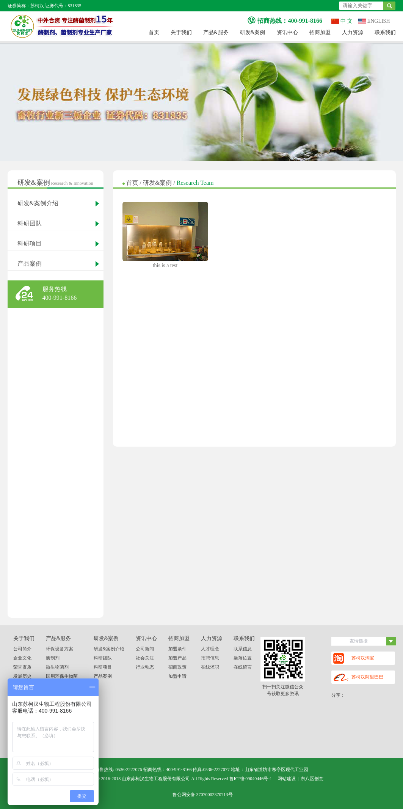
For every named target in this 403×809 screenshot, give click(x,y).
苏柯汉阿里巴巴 (358, 677)
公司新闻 (145, 649)
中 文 (342, 21)
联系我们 (385, 32)
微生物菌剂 (57, 667)
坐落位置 (243, 658)
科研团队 (29, 223)
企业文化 (22, 658)
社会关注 (145, 658)
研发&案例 (252, 32)
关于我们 (181, 32)
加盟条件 (177, 649)
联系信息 (243, 649)
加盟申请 (177, 676)
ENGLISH (374, 21)
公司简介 (22, 649)
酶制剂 (53, 658)
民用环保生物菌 (62, 676)
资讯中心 (287, 32)
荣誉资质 (22, 667)
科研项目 (29, 243)
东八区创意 (312, 778)
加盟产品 (177, 658)
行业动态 (145, 667)
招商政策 (177, 667)
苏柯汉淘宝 (353, 658)
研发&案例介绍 (37, 203)
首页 (154, 32)
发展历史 (22, 676)
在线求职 (210, 667)
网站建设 (287, 778)
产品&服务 (216, 32)
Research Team (195, 182)
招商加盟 (320, 32)
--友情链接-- (371, 641)
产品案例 (29, 263)
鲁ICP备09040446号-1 (250, 778)
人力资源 (352, 32)
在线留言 (243, 667)
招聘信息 (210, 658)
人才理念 (210, 649)
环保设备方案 (59, 649)
